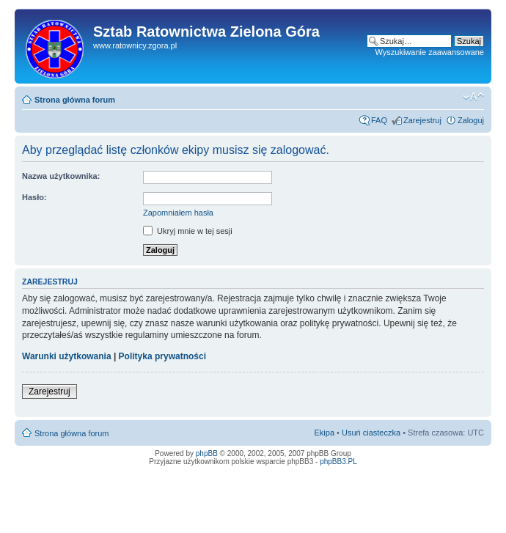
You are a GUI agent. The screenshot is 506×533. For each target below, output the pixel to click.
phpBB (207, 453)
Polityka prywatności (162, 356)
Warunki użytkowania (66, 356)
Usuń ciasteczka (371, 432)
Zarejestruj (422, 120)
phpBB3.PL (338, 461)
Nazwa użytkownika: (61, 176)
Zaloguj (471, 120)
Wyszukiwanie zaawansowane (429, 52)
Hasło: (34, 197)
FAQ (379, 120)
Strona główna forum (74, 99)
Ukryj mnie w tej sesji (187, 231)
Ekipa (325, 432)
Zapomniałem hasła (178, 212)
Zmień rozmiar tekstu (473, 96)
